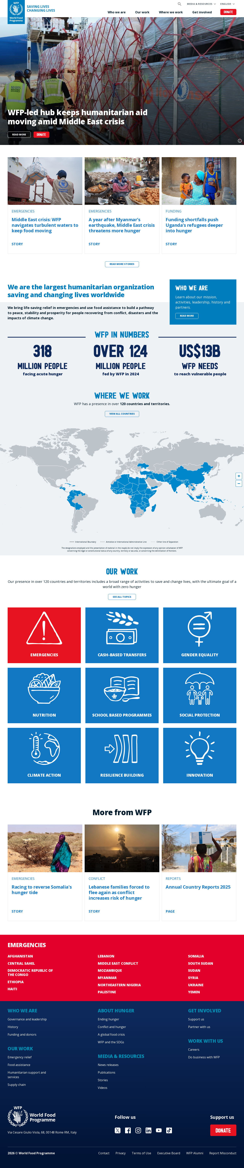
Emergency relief (20, 1057)
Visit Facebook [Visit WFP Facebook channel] (128, 1130)
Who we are (117, 12)
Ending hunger (108, 1019)
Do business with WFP (204, 1057)
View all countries (122, 413)
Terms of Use (141, 1153)
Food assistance (19, 1065)
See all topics (122, 596)
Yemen (194, 992)
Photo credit (240, 140)
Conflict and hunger (112, 1027)
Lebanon (106, 956)
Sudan (194, 970)
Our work (142, 12)
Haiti (12, 989)
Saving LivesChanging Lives (41, 8)
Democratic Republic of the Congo (30, 972)
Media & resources (199, 4)
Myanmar (107, 977)
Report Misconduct (222, 1153)
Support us (196, 1019)
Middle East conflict (118, 963)
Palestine (107, 992)
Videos (102, 1088)
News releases (108, 1065)
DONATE (41, 135)
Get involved (202, 12)
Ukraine (195, 985)
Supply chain (17, 1085)
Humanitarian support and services (27, 1074)
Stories (103, 1080)
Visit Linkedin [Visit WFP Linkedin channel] (148, 1130)
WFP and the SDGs (111, 1042)
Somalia (196, 956)
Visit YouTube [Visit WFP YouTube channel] (159, 1130)
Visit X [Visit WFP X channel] (117, 1130)
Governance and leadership (27, 1019)
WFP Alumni (194, 1153)
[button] (239, 476)
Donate (228, 12)
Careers (193, 1049)
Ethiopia (16, 982)
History (13, 1027)
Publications (106, 1072)
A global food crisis (111, 1034)
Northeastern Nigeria (119, 985)
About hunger (116, 1010)
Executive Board (168, 1153)
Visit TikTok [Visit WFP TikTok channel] (169, 1130)
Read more (19, 134)
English (225, 4)
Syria (193, 977)
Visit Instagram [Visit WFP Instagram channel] (138, 1130)
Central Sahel (21, 963)
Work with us (205, 1041)
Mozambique (110, 970)
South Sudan (200, 963)
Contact (103, 1153)
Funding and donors (22, 1034)
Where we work (171, 12)
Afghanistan (20, 956)
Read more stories (122, 264)
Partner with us (199, 1027)
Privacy (121, 1153)
